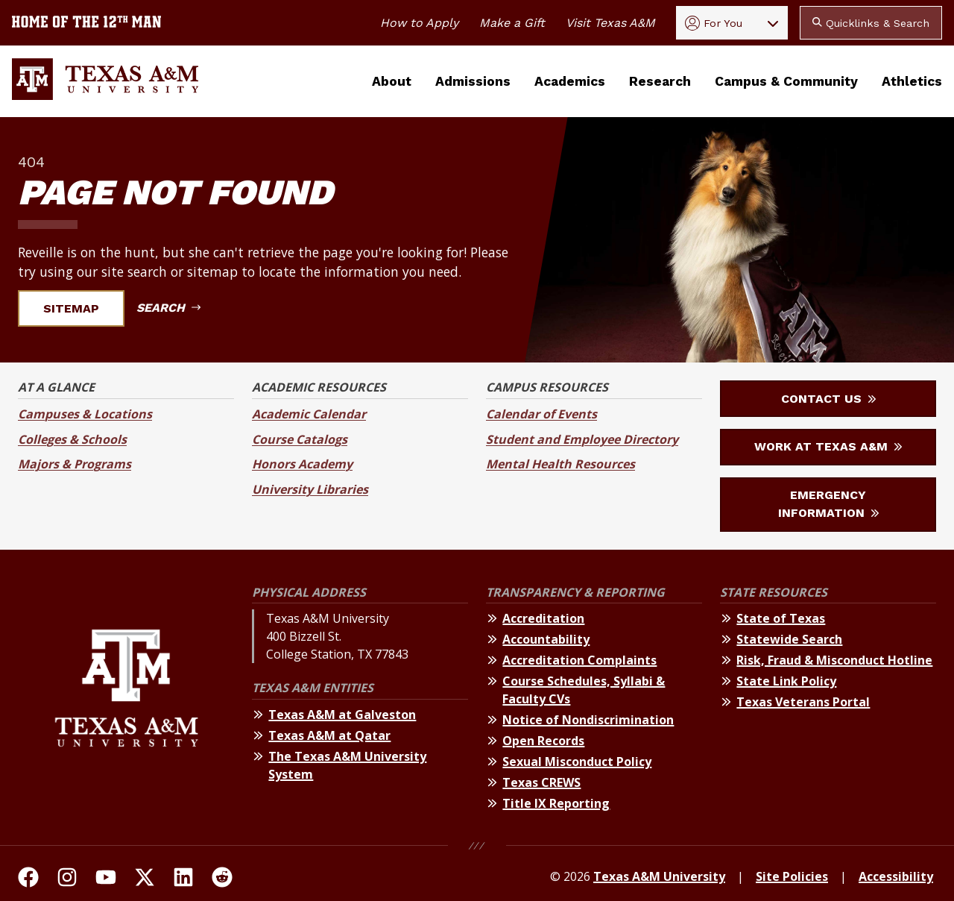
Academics (569, 81)
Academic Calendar (309, 414)
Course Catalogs (299, 439)
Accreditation (543, 618)
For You (713, 23)
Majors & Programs (74, 464)
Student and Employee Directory (582, 439)
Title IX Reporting (556, 803)
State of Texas (780, 618)
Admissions (473, 81)
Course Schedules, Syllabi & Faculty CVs (583, 690)
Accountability (546, 639)
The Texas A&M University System (347, 765)
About (391, 81)
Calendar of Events (541, 414)
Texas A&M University (659, 876)
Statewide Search (789, 639)
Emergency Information (828, 504)
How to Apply (419, 23)
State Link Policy (786, 681)
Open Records (543, 740)
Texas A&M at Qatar (329, 735)
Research (660, 81)
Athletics (912, 81)
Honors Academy (302, 464)
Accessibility (896, 876)
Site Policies (792, 876)
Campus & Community (786, 81)
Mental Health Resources (560, 464)
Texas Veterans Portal (803, 702)
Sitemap (80, 308)
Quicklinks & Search (870, 23)
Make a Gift (512, 23)
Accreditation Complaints (579, 660)
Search (168, 308)
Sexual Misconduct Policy (576, 761)
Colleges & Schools (72, 439)
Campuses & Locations (85, 414)
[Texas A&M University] (126, 701)
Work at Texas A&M (828, 446)
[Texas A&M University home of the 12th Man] (86, 23)
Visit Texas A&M (610, 23)
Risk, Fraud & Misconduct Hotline (834, 660)
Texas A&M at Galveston (342, 714)
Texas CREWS (541, 782)
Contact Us (828, 399)
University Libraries (310, 489)
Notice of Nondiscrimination (588, 720)
